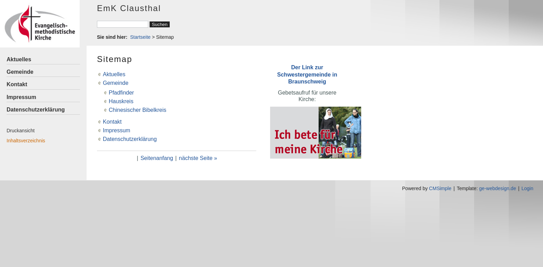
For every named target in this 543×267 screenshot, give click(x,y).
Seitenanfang (157, 158)
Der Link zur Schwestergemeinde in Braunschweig (307, 74)
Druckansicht (21, 130)
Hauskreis (121, 101)
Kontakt (17, 84)
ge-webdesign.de (497, 188)
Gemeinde (20, 72)
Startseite (140, 37)
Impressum (21, 97)
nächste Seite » (198, 158)
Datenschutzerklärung (36, 110)
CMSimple (440, 188)
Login (527, 188)
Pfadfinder (121, 93)
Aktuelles (19, 59)
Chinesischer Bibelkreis (137, 110)
